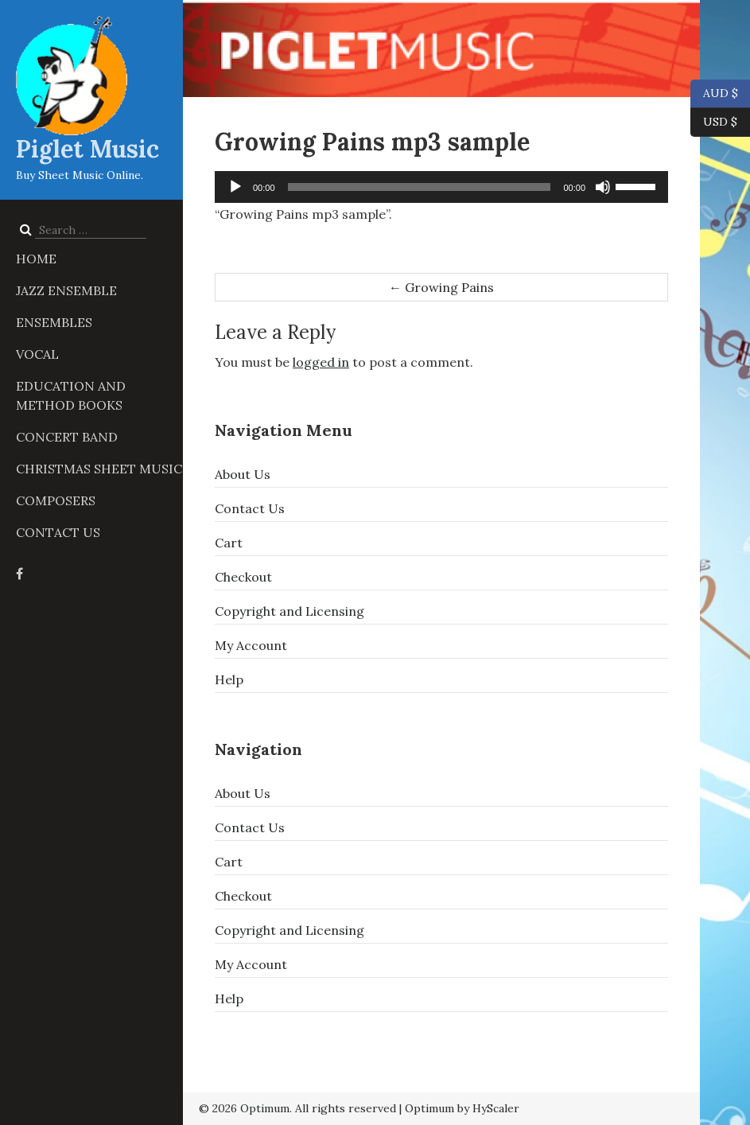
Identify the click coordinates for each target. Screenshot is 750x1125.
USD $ (720, 122)
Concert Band (67, 437)
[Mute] (603, 187)
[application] (441, 187)
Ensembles (54, 322)
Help (229, 679)
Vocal (37, 354)
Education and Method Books (71, 395)
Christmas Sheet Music (99, 469)
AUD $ (714, 94)
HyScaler (495, 1108)
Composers (55, 500)
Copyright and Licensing (289, 611)
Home (36, 259)
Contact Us (58, 532)
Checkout (243, 577)
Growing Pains (441, 287)
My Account (251, 645)
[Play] (235, 187)
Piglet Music (87, 149)
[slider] (419, 187)
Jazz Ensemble (66, 290)
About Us (242, 474)
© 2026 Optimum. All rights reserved (297, 1108)
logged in (321, 362)
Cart (229, 543)
